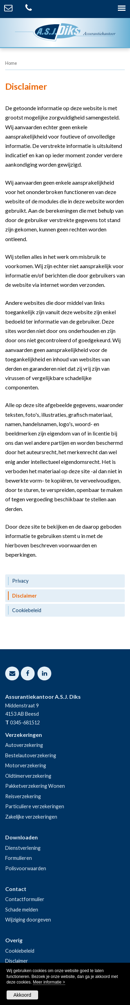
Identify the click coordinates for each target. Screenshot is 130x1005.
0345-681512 (25, 722)
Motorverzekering (25, 765)
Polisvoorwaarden (25, 868)
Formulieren (18, 858)
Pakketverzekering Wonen (35, 786)
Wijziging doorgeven (28, 920)
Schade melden (21, 910)
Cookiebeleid (19, 951)
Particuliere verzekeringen (34, 806)
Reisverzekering (23, 796)
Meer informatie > (49, 982)
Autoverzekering (24, 745)
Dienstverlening (23, 848)
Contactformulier (24, 899)
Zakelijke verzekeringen (31, 817)
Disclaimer (16, 961)
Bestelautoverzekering (30, 755)
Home (11, 63)
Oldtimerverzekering (28, 776)
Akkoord (22, 995)
